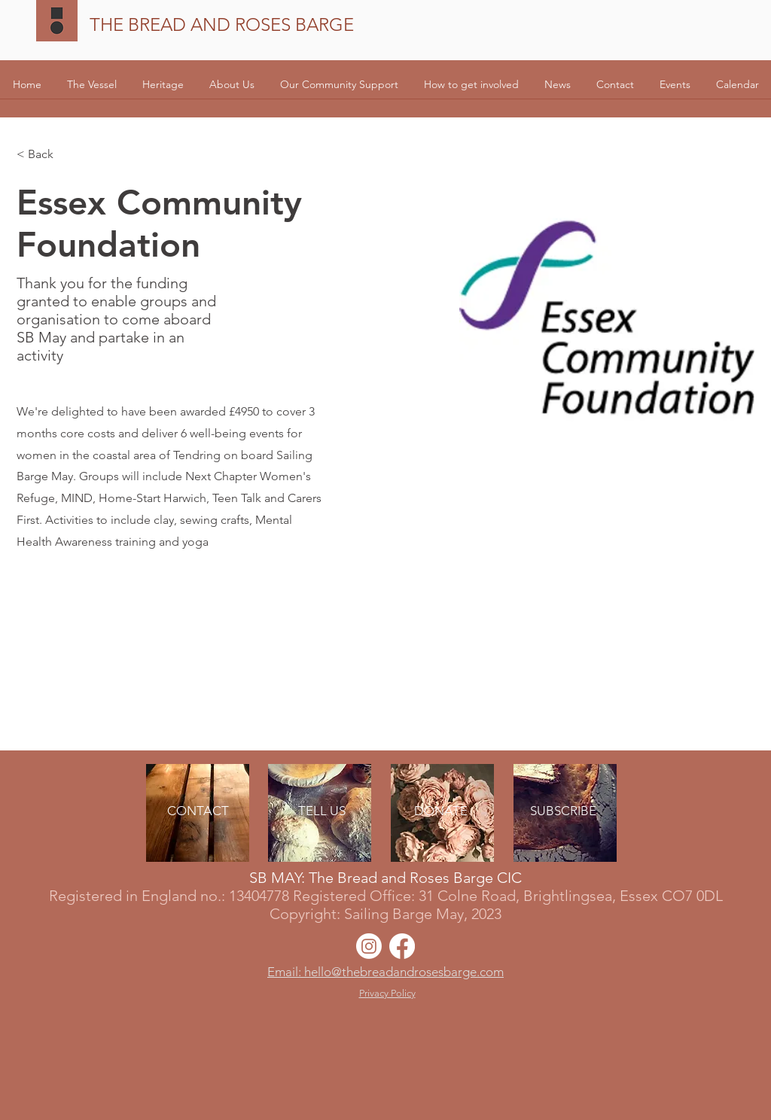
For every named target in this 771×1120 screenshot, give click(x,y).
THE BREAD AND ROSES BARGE (222, 24)
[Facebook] (402, 946)
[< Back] (46, 155)
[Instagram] (369, 946)
